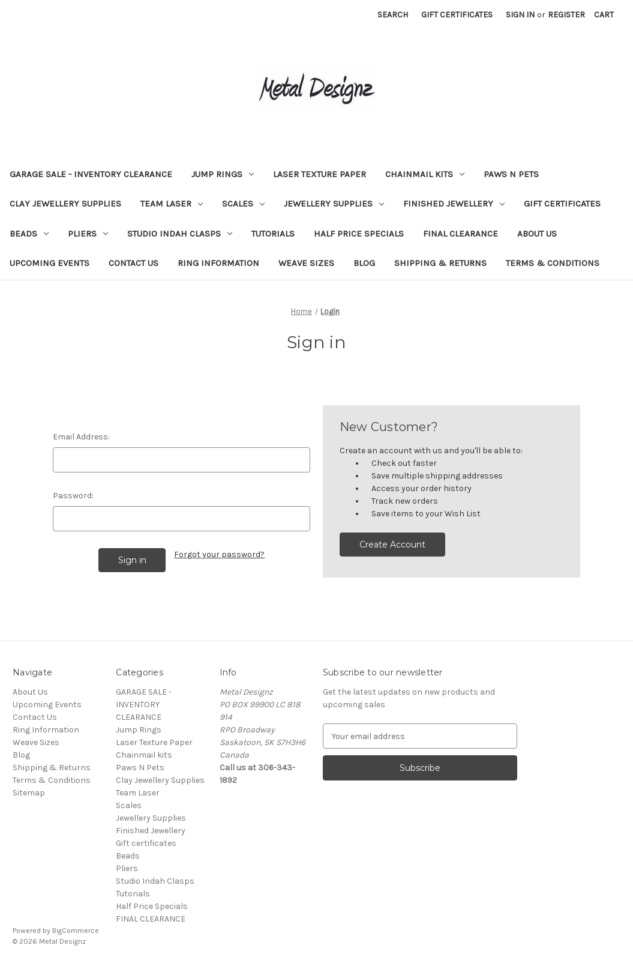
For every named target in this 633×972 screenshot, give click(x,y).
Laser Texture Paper (319, 174)
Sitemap (29, 793)
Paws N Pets (511, 174)
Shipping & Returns (440, 263)
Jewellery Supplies (334, 203)
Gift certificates (562, 203)
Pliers (88, 233)
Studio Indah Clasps (179, 233)
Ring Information (218, 263)
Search (392, 15)
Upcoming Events (49, 263)
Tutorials (273, 233)
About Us (537, 233)
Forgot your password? (219, 554)
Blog (364, 263)
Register (566, 15)
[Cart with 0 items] (603, 14)
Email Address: (81, 437)
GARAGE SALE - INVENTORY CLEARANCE (91, 174)
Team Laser (171, 203)
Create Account (392, 544)
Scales (243, 203)
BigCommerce (75, 930)
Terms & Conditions (552, 263)
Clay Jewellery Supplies (65, 203)
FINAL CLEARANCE (460, 233)
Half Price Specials (359, 233)
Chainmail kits (424, 174)
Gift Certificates (457, 15)
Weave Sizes (306, 263)
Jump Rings (222, 174)
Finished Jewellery (454, 203)
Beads (29, 233)
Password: (73, 496)
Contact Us (133, 263)
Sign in (520, 15)
